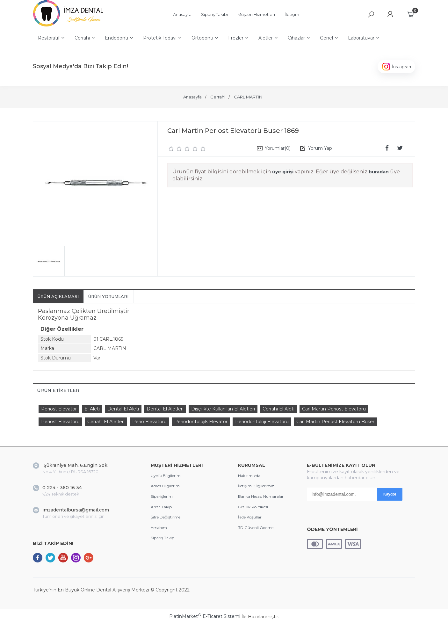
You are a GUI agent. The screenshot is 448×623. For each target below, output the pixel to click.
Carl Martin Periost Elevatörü (334, 409)
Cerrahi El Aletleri (106, 421)
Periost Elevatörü (60, 421)
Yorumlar (278, 148)
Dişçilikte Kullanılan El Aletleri (223, 409)
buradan (379, 172)
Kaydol (389, 494)
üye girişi (282, 172)
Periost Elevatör (59, 409)
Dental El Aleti (123, 409)
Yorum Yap (320, 148)
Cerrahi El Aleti (278, 409)
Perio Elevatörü (149, 421)
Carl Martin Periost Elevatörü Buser (335, 421)
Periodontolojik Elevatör (201, 421)
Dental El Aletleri (165, 409)
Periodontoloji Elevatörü (262, 421)
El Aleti (92, 409)
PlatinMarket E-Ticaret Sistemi (204, 616)
